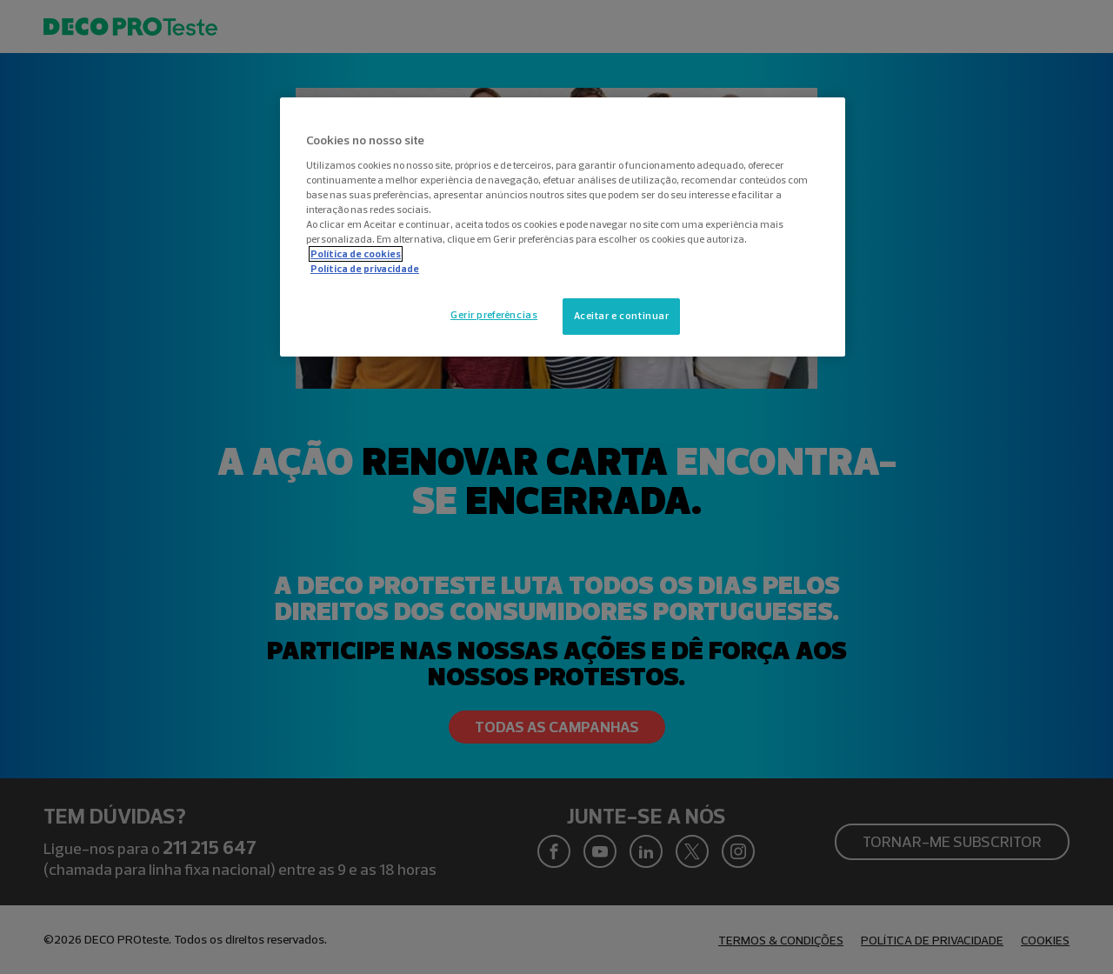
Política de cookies (355, 254)
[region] (562, 227)
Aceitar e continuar (622, 316)
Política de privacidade (364, 269)
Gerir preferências (493, 315)
